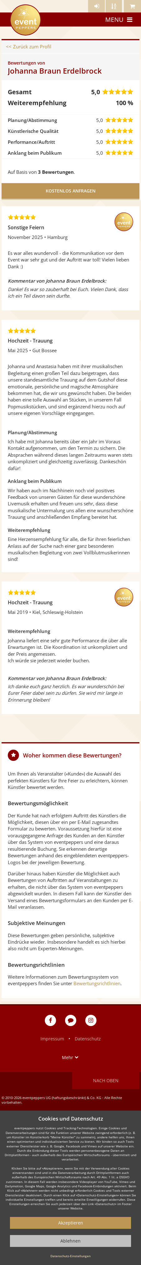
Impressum (52, 1039)
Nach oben (106, 1080)
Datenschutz (88, 1039)
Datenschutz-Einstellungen (70, 1256)
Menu (119, 19)
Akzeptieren (70, 1223)
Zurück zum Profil (32, 46)
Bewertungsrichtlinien (96, 983)
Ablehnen (70, 1241)
